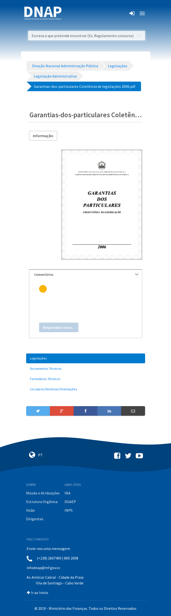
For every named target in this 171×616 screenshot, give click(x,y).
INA (68, 493)
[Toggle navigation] (68, 13)
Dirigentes (34, 518)
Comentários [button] (86, 274)
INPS (69, 510)
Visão (30, 510)
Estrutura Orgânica (42, 501)
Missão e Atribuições (43, 493)
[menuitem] (85, 358)
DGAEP (70, 501)
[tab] (85, 275)
